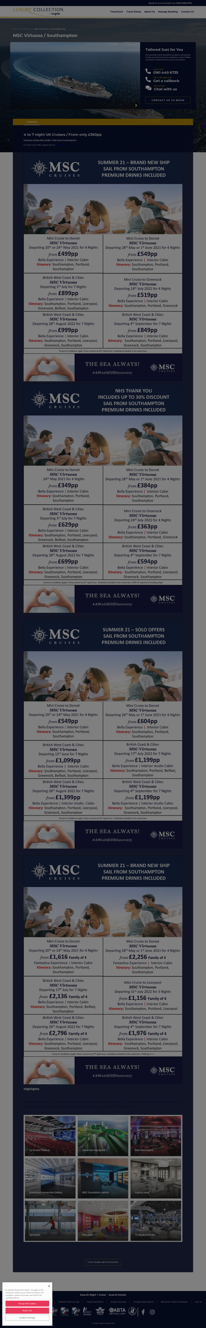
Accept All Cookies (27, 1304)
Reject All (27, 1311)
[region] (27, 1304)
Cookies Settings (27, 1318)
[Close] (49, 1286)
